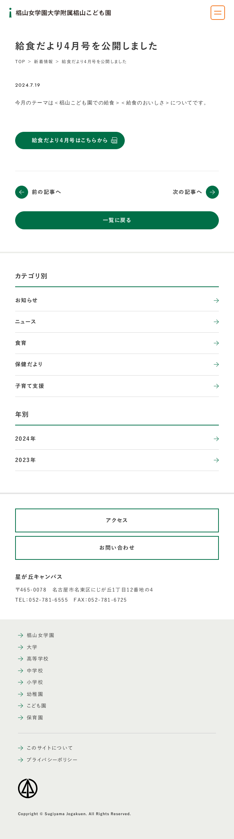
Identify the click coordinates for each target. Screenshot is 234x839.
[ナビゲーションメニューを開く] (218, 12)
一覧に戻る (117, 220)
